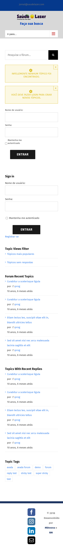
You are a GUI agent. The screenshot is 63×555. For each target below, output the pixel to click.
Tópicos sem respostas (20, 262)
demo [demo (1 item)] (38, 467)
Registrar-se (12, 236)
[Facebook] (31, 512)
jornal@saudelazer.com (31, 4)
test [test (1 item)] (9, 479)
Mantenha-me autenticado (15, 141)
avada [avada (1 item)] (10, 467)
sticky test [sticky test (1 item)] (26, 473)
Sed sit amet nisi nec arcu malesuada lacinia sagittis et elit (28, 343)
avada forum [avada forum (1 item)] (23, 467)
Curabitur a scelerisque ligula (23, 281)
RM (51, 532)
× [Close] (55, 67)
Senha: (8, 125)
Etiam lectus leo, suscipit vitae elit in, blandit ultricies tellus (28, 320)
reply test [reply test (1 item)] (12, 473)
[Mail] (31, 540)
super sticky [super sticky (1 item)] (42, 473)
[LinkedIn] (31, 531)
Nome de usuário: (14, 110)
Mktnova (50, 527)
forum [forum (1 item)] (48, 467)
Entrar (23, 154)
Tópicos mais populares (20, 253)
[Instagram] (31, 521)
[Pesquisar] (53, 55)
